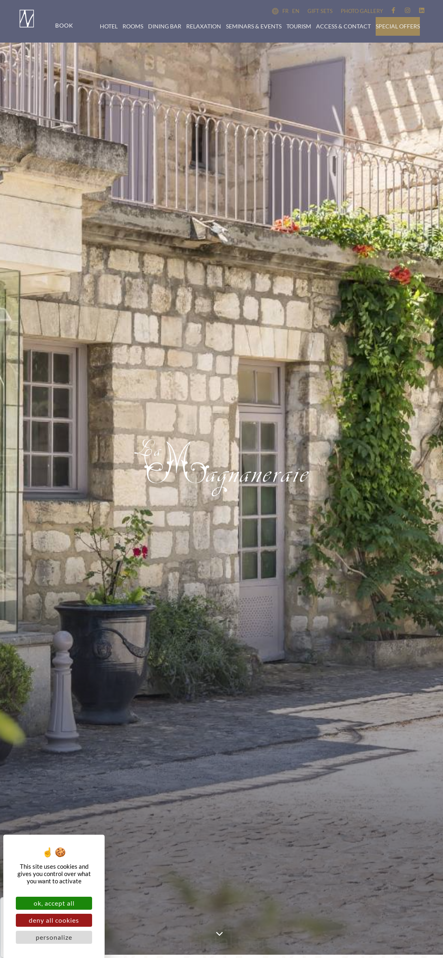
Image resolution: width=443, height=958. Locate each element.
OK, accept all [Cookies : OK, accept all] (54, 903)
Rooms (133, 26)
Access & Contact (343, 26)
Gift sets (320, 11)
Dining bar (164, 26)
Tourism (298, 26)
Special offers (398, 26)
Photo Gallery (362, 11)
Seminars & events (254, 26)
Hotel (109, 26)
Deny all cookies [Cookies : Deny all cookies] (54, 920)
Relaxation (203, 26)
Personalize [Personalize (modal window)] (54, 937)
